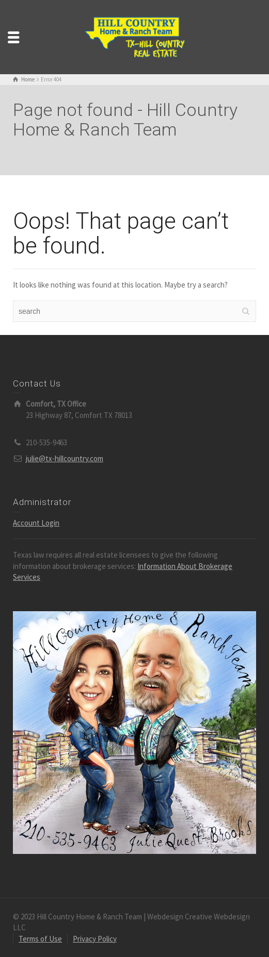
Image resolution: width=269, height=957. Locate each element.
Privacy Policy (95, 939)
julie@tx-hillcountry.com (64, 458)
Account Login (36, 523)
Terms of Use (40, 939)
